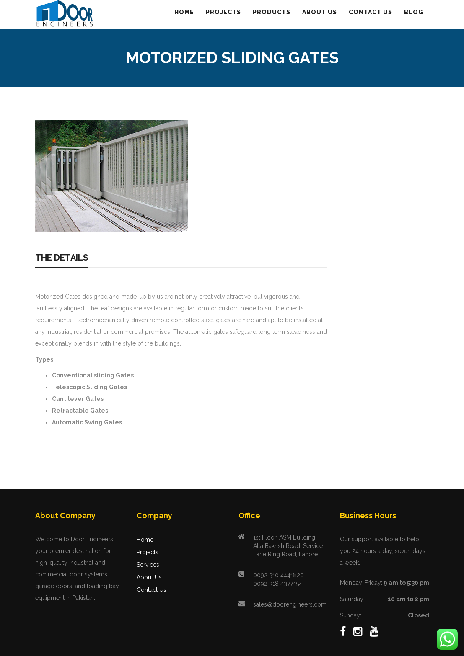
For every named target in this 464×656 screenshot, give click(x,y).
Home (145, 539)
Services (148, 564)
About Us (149, 577)
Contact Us (151, 589)
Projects (147, 552)
